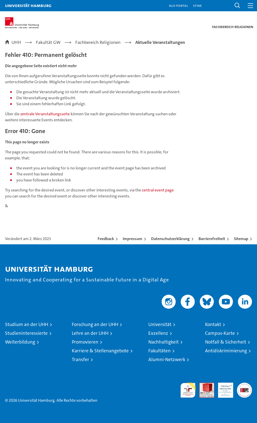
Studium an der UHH (26, 324)
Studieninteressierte (26, 333)
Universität (159, 324)
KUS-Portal (178, 5)
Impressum (132, 238)
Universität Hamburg (28, 5)
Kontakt (213, 324)
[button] (237, 5)
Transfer (80, 359)
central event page (158, 190)
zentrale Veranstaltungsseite (45, 114)
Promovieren (85, 342)
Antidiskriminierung (226, 351)
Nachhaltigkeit (163, 342)
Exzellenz (158, 333)
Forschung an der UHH (95, 324)
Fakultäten (159, 351)
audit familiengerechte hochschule (188, 390)
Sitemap (241, 238)
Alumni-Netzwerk (166, 359)
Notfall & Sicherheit (225, 342)
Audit (204, 385)
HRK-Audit (223, 388)
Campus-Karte (220, 333)
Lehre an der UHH (90, 333)
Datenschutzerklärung (170, 238)
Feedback (106, 238)
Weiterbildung (20, 342)
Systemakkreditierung (244, 385)
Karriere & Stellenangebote (100, 351)
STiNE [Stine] (197, 5)
